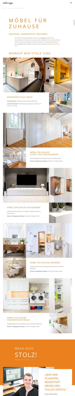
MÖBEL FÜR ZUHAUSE (20, 8)
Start (4, 8)
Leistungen (10, 8)
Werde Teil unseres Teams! (22, 359)
